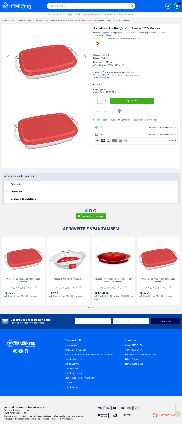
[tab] (135, 127)
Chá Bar (68, 382)
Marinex (110, 62)
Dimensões (16, 192)
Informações (71, 345)
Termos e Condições (101, 77)
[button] (8, 56)
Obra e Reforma (92, 14)
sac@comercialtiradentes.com (140, 354)
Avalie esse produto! (130, 38)
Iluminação (109, 14)
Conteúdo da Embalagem (23, 199)
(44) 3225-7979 (133, 345)
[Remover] (95, 101)
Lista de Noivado (72, 368)
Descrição (16, 184)
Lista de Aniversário (74, 373)
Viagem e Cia (73, 14)
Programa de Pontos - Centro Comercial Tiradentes (89, 354)
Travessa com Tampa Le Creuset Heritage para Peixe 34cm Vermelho (113, 280)
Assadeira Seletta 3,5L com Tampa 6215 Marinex (23, 280)
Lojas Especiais (126, 14)
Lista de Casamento (74, 359)
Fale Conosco (132, 359)
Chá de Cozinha (72, 364)
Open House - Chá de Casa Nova (80, 378)
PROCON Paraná (134, 364)
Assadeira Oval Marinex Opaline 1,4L (68, 279)
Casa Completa (55, 14)
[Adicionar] (105, 101)
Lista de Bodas (71, 387)
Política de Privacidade (75, 350)
